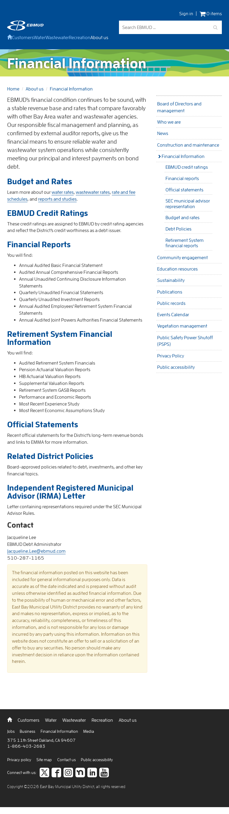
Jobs (11, 731)
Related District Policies (50, 455)
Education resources (177, 268)
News (162, 133)
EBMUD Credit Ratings (47, 212)
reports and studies (57, 199)
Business (28, 731)
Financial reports (182, 178)
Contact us (67, 759)
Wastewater (57, 37)
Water (39, 37)
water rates (63, 192)
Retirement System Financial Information (59, 337)
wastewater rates (93, 192)
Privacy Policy (170, 355)
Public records (171, 303)
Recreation (79, 37)
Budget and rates (182, 217)
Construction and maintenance (188, 145)
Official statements (184, 189)
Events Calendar (173, 314)
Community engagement (182, 257)
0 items (210, 13)
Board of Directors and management (179, 107)
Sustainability (171, 280)
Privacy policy (19, 759)
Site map (44, 759)
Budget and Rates (39, 181)
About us (99, 37)
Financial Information (71, 88)
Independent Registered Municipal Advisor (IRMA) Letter (70, 491)
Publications (169, 291)
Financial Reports (39, 244)
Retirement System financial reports (184, 242)
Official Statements (42, 424)
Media (88, 731)
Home (13, 88)
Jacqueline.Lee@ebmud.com (36, 551)
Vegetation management (182, 325)
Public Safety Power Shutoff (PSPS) (185, 341)
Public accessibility (176, 367)
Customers (23, 37)
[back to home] (25, 28)
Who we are (169, 122)
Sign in (186, 13)
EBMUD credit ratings (186, 167)
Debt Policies (178, 228)
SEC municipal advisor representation (187, 203)
